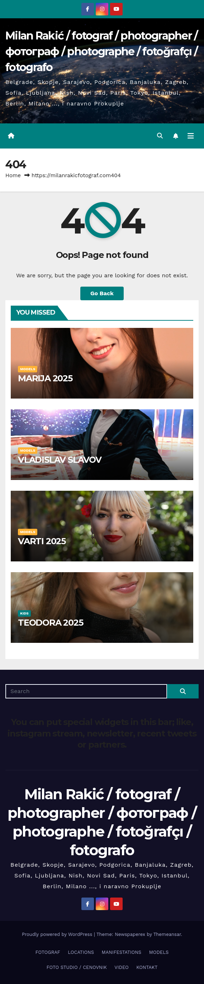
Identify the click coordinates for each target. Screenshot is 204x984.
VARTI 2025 (42, 541)
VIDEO (121, 967)
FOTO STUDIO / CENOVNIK (77, 967)
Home (13, 175)
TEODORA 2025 (50, 622)
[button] (160, 135)
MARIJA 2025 (45, 378)
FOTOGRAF (47, 952)
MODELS (27, 369)
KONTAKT (146, 967)
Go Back (102, 293)
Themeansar (167, 934)
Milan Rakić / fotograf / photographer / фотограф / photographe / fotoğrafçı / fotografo (101, 51)
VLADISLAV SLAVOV (59, 460)
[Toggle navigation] (191, 136)
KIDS (24, 613)
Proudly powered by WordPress (58, 934)
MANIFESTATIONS (122, 952)
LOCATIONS (81, 952)
